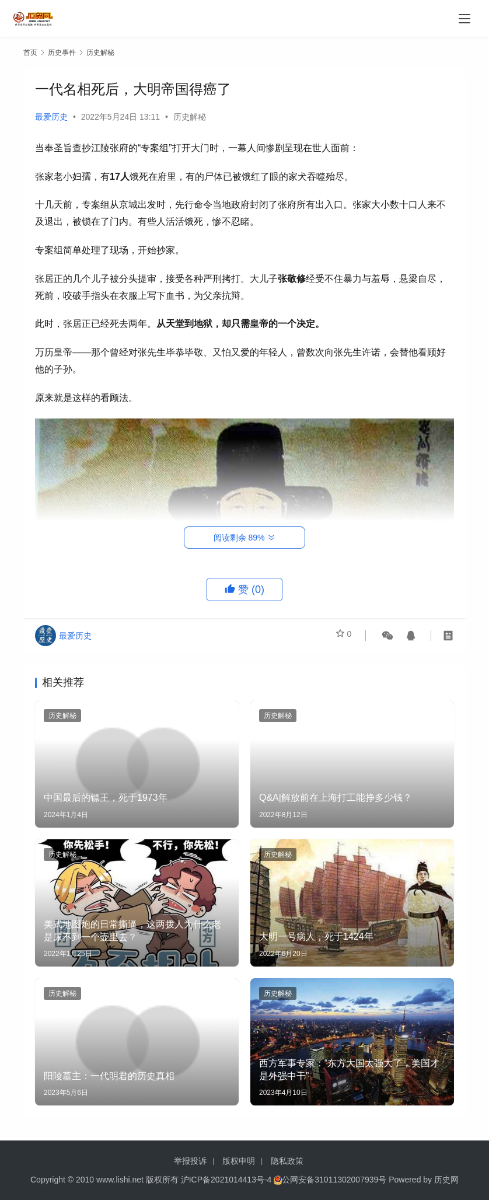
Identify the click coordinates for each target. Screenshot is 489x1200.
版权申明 (238, 1161)
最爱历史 (51, 116)
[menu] (464, 18)
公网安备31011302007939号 (334, 1179)
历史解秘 (189, 116)
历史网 (446, 1179)
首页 (30, 52)
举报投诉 (190, 1161)
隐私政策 (287, 1161)
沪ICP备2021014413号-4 (227, 1179)
